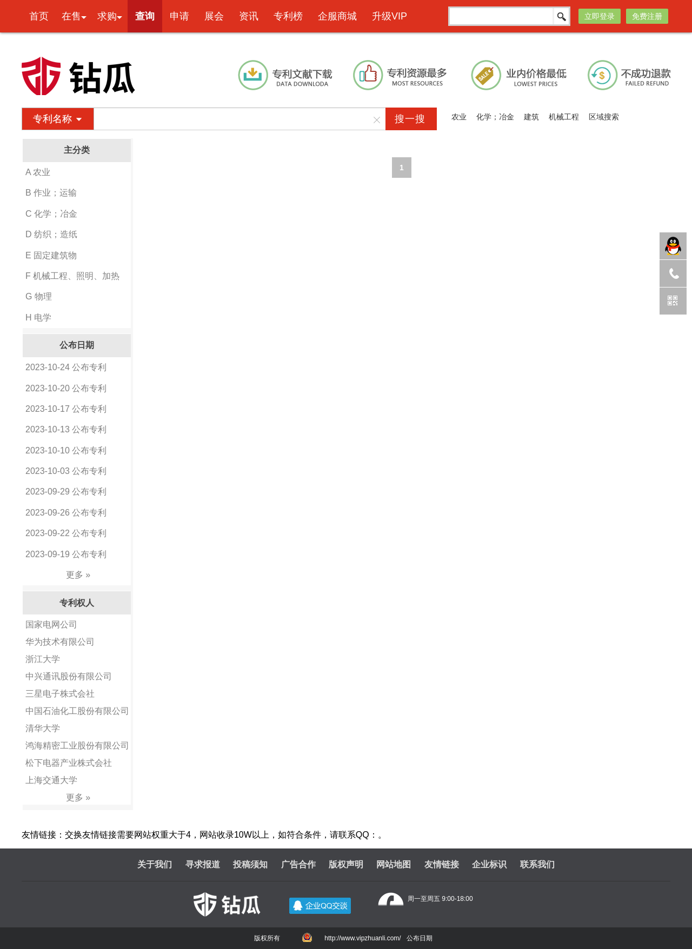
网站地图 (393, 864)
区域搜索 (604, 116)
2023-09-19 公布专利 (66, 554)
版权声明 (346, 864)
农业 (459, 116)
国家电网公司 (51, 624)
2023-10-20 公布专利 (66, 388)
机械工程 (564, 116)
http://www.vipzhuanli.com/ (362, 938)
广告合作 (298, 864)
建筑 (531, 116)
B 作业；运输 (51, 192)
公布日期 (419, 938)
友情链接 (441, 864)
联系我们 (537, 864)
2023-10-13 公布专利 (66, 429)
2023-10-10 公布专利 (66, 450)
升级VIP (389, 16)
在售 (71, 16)
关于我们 (154, 864)
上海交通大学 (51, 780)
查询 (145, 16)
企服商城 (337, 16)
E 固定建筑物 (51, 255)
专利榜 (288, 16)
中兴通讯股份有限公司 (68, 676)
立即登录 (599, 16)
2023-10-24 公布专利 (66, 367)
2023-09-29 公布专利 (66, 491)
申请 (179, 16)
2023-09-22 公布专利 (66, 533)
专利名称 (52, 119)
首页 (39, 16)
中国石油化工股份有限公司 (77, 711)
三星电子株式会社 (60, 693)
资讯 (248, 16)
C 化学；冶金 (51, 213)
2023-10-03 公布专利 (66, 471)
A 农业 (37, 172)
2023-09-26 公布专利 (66, 512)
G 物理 (38, 296)
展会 (214, 16)
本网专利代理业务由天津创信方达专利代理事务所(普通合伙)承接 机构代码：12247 (377, 41)
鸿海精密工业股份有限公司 (77, 745)
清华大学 (42, 728)
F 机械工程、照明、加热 (72, 275)
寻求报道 (202, 864)
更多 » (78, 574)
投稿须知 (250, 864)
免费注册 (647, 16)
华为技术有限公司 (60, 641)
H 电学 (38, 317)
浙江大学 (42, 659)
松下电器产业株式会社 (68, 762)
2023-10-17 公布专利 (66, 408)
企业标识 (489, 864)
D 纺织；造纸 (51, 234)
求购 (107, 16)
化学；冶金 (495, 116)
